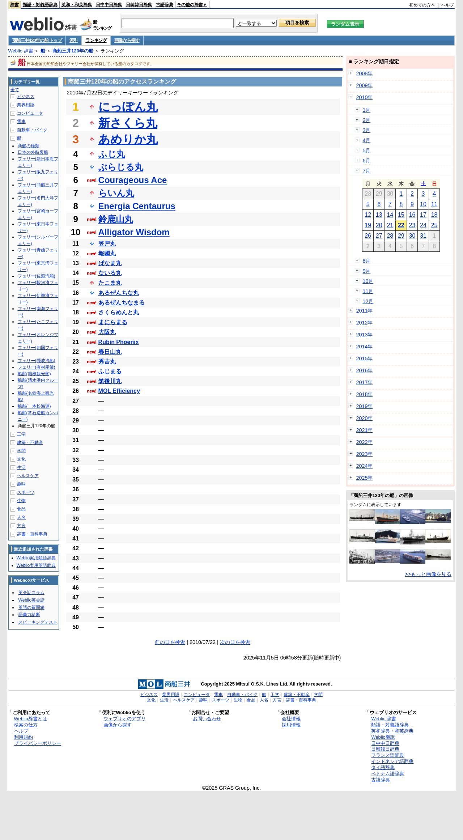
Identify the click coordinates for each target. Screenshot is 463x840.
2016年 (364, 370)
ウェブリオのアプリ (124, 718)
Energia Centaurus (136, 206)
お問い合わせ (207, 718)
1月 (366, 110)
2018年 (364, 394)
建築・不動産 (30, 442)
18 (434, 215)
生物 (21, 500)
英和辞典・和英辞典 (392, 731)
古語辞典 (164, 5)
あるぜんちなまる (121, 303)
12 (368, 215)
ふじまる (110, 371)
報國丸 (107, 253)
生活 (21, 467)
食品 (21, 509)
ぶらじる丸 (120, 167)
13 (379, 215)
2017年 (364, 382)
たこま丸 (110, 283)
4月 (366, 140)
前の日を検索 (170, 642)
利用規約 (23, 737)
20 (379, 225)
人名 (21, 517)
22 (401, 225)
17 (423, 215)
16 (412, 215)
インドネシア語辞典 (392, 761)
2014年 (364, 346)
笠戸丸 (107, 244)
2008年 (364, 73)
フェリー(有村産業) (36, 367)
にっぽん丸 (128, 106)
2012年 (364, 323)
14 (390, 215)
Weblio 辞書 (20, 51)
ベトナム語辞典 (387, 773)
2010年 (364, 97)
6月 (366, 161)
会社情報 (291, 718)
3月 (366, 130)
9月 (366, 271)
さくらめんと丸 (118, 312)
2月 (366, 120)
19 (368, 225)
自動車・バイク (32, 129)
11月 (367, 291)
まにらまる (112, 322)
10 (423, 204)
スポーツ (25, 492)
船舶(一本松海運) (34, 406)
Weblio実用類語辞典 (36, 557)
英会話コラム (31, 592)
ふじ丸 (111, 154)
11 (434, 204)
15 (401, 215)
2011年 (364, 311)
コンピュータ (30, 113)
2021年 (364, 430)
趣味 (21, 484)
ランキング (96, 40)
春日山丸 (110, 352)
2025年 (364, 478)
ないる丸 (110, 273)
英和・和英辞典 (76, 5)
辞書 (14, 5)
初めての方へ (422, 5)
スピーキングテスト (38, 622)
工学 (21, 434)
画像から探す (127, 40)
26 (368, 236)
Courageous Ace (132, 180)
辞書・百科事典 (32, 533)
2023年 (364, 454)
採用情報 (291, 724)
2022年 (364, 442)
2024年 (364, 466)
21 (390, 225)
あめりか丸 (128, 139)
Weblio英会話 (31, 600)
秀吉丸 (107, 362)
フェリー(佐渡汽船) (36, 276)
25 (434, 225)
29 (401, 236)
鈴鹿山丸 (115, 219)
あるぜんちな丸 (118, 293)
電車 (21, 121)
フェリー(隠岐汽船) (36, 360)
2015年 (364, 358)
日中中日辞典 (109, 5)
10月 (367, 281)
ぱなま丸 (110, 263)
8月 (366, 261)
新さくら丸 (127, 123)
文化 (21, 459)
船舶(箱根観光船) (34, 373)
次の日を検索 (235, 642)
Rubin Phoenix (118, 342)
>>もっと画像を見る (428, 574)
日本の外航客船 (33, 152)
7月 (366, 171)
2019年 (364, 406)
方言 (21, 525)
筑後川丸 (110, 381)
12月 (367, 301)
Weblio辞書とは (30, 718)
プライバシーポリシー (37, 743)
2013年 (364, 335)
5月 (366, 150)
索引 (73, 40)
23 (412, 225)
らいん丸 (116, 193)
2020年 (364, 418)
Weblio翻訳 (383, 737)
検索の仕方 (26, 724)
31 (423, 236)
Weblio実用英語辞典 (36, 565)
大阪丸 (107, 332)
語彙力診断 (29, 614)
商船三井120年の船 (72, 51)
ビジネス (25, 96)
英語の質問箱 (31, 607)
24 (423, 225)
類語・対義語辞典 (40, 5)
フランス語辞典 (387, 755)
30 (412, 236)
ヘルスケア (28, 475)
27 (379, 236)
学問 (21, 450)
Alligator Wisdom (134, 232)
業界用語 (25, 104)
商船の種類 (28, 145)
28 (390, 236)
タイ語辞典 (383, 767)
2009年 (364, 85)
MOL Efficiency (119, 391)
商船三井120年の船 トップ (37, 40)
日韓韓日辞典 (139, 5)
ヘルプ (447, 5)
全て (14, 90)
